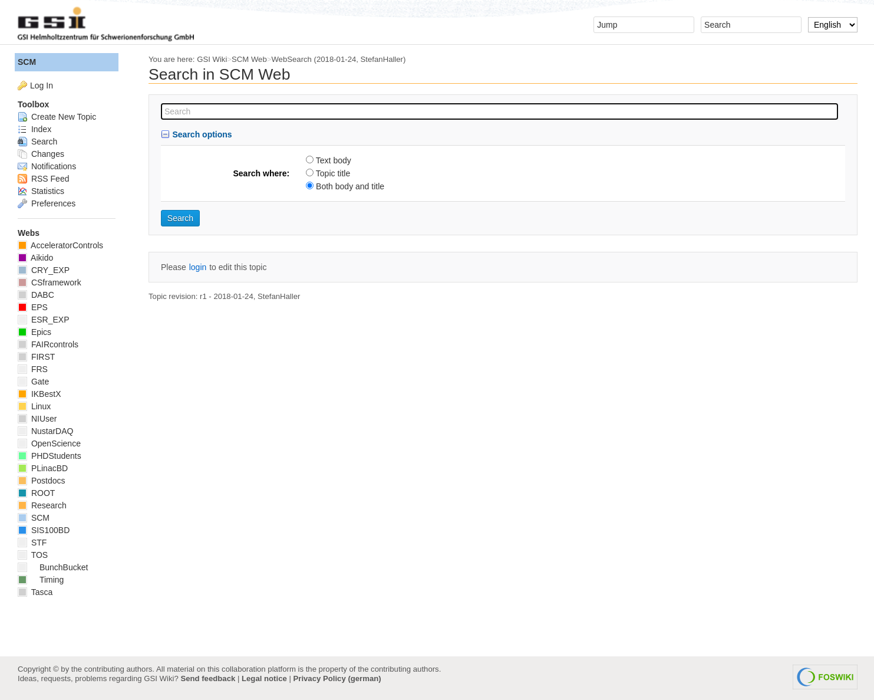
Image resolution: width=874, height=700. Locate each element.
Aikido (35, 257)
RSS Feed (43, 178)
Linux (34, 406)
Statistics (41, 191)
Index (34, 129)
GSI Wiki (212, 59)
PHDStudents (49, 456)
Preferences (46, 203)
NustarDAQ (45, 431)
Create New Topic (57, 116)
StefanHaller (382, 59)
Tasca (35, 592)
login (198, 267)
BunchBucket (53, 567)
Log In (41, 85)
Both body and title (350, 186)
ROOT (36, 493)
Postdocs (41, 480)
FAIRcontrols (48, 344)
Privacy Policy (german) (337, 678)
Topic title (333, 173)
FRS (33, 369)
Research (42, 505)
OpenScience (49, 443)
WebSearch (291, 59)
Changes (41, 154)
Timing (41, 579)
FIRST (36, 356)
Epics (34, 332)
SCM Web (249, 59)
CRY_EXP (44, 270)
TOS (33, 555)
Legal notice (264, 678)
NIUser (37, 418)
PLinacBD (43, 468)
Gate (33, 381)
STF (32, 542)
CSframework (49, 282)
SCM (27, 62)
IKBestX (39, 394)
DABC (36, 295)
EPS (33, 307)
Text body (333, 160)
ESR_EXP (43, 319)
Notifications (47, 166)
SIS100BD (44, 530)
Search (37, 141)
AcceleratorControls (60, 245)
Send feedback (207, 678)
